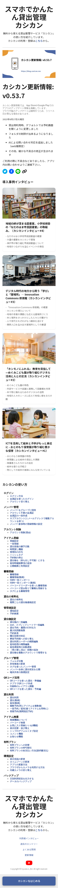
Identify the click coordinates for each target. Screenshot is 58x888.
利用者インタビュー (29, 838)
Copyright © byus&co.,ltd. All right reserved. (29, 868)
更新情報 (29, 855)
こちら (39, 41)
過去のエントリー (29, 843)
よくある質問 (29, 849)
